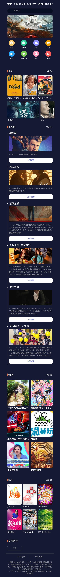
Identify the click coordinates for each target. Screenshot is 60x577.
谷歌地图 (25, 571)
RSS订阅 (11, 571)
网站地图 (39, 556)
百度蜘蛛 (18, 571)
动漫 (29, 4)
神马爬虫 (33, 571)
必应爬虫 (29, 574)
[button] (51, 35)
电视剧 (22, 4)
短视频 (41, 4)
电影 (16, 4)
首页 (9, 4)
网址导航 (21, 556)
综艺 (34, 4)
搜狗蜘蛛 (41, 571)
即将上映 (49, 4)
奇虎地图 (48, 571)
